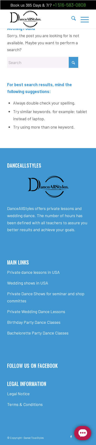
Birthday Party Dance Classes (33, 322)
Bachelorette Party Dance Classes (38, 332)
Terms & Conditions (25, 404)
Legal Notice (18, 393)
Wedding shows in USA (27, 282)
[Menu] (82, 19)
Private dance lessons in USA (33, 272)
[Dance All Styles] (39, 19)
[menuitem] (71, 19)
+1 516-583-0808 (69, 5)
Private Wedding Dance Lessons (36, 311)
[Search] (71, 19)
